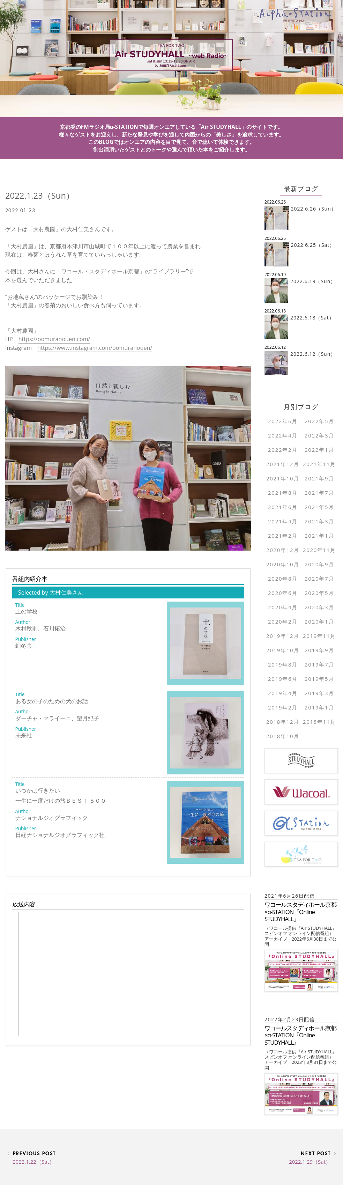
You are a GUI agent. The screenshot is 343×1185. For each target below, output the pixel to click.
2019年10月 (282, 650)
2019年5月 (319, 678)
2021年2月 (283, 535)
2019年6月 (283, 678)
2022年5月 (319, 421)
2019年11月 (319, 635)
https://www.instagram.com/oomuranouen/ (94, 348)
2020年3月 (319, 607)
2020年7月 (319, 578)
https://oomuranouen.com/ (54, 339)
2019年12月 (282, 635)
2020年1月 (319, 621)
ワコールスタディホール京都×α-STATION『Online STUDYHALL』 (300, 911)
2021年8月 (283, 492)
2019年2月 (283, 707)
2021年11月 (319, 464)
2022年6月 (283, 421)
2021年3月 (319, 521)
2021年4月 (283, 521)
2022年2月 (283, 449)
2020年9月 (319, 564)
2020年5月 (319, 592)
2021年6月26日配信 (292, 895)
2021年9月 (319, 478)
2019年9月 (319, 650)
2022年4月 (283, 435)
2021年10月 (282, 478)
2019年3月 (319, 693)
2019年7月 (319, 664)
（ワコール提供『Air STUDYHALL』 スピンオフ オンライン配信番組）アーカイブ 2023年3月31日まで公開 (300, 1059)
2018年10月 (282, 736)
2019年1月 (319, 707)
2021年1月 (319, 535)
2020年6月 (283, 592)
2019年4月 (283, 693)
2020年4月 (283, 607)
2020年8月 (283, 578)
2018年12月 (282, 721)
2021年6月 (283, 506)
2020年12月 (282, 549)
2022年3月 (319, 435)
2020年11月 (319, 549)
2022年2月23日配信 (292, 1019)
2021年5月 (319, 506)
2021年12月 (282, 464)
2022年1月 (319, 449)
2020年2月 (283, 621)
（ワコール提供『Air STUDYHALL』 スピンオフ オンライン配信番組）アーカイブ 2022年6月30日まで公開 (300, 936)
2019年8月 (283, 664)
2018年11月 (319, 721)
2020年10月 (282, 564)
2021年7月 (319, 492)
